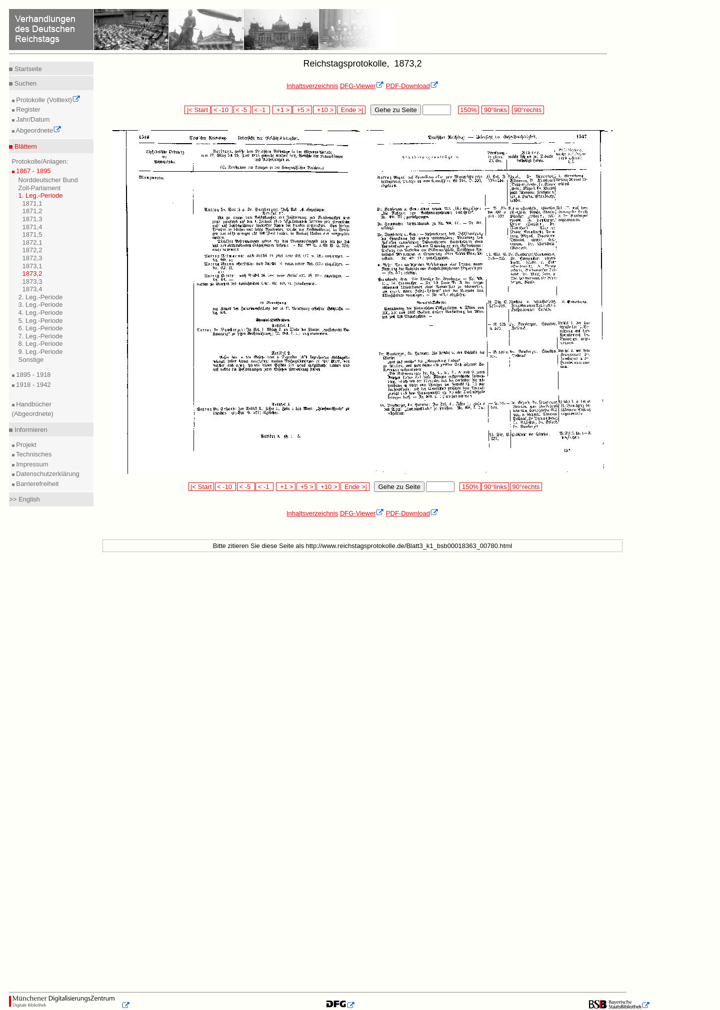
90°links (495, 110)
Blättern (24, 146)
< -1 (261, 110)
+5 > (302, 110)
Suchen (24, 83)
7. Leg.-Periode (40, 336)
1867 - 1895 (32, 171)
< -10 (222, 110)
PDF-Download (412, 86)
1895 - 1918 (32, 374)
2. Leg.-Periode (40, 297)
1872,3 (32, 258)
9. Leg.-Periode (40, 351)
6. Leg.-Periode (40, 328)
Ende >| (352, 110)
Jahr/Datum (32, 119)
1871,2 (32, 211)
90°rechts (528, 110)
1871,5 (32, 234)
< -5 (242, 110)
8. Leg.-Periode (40, 343)
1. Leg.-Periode (40, 195)
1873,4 (32, 289)
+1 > (282, 110)
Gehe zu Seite (395, 110)
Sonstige (31, 359)
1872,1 (32, 242)
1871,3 (32, 219)
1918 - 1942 (32, 384)
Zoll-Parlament (39, 188)
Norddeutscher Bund (48, 180)
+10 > (325, 110)
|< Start (197, 110)
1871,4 (32, 227)
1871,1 (32, 203)
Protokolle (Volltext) (47, 100)
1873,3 (32, 281)
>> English (24, 499)
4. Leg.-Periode (40, 312)
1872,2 (32, 250)
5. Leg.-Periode (40, 320)
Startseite (27, 69)
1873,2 (32, 273)
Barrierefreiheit (36, 483)
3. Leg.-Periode (40, 304)
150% (468, 110)
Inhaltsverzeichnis (312, 86)
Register (27, 109)
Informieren (29, 429)
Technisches (33, 454)
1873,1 (32, 266)
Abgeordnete (38, 130)
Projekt (25, 444)
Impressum (31, 464)
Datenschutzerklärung (47, 473)
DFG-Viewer (362, 86)
